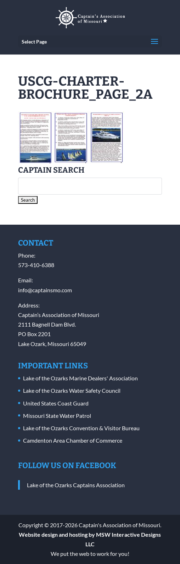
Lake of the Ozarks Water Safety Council (71, 390)
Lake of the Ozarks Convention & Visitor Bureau (81, 428)
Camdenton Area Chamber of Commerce (72, 440)
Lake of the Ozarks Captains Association (76, 485)
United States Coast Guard (56, 403)
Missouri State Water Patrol (57, 415)
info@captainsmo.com (45, 290)
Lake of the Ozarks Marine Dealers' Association (80, 378)
